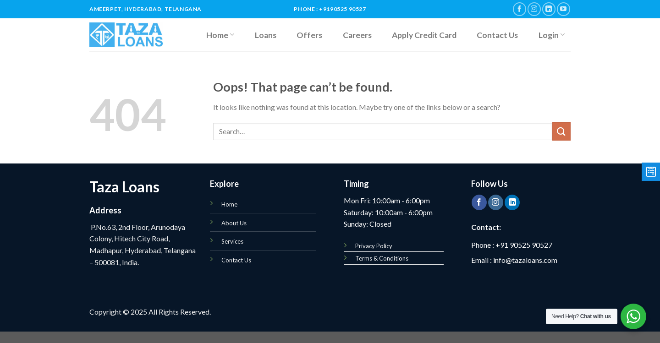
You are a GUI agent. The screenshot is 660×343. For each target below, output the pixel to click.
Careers (357, 35)
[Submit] (561, 131)
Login (552, 35)
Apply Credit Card (424, 35)
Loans (265, 35)
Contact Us (497, 35)
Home (220, 35)
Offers (309, 35)
